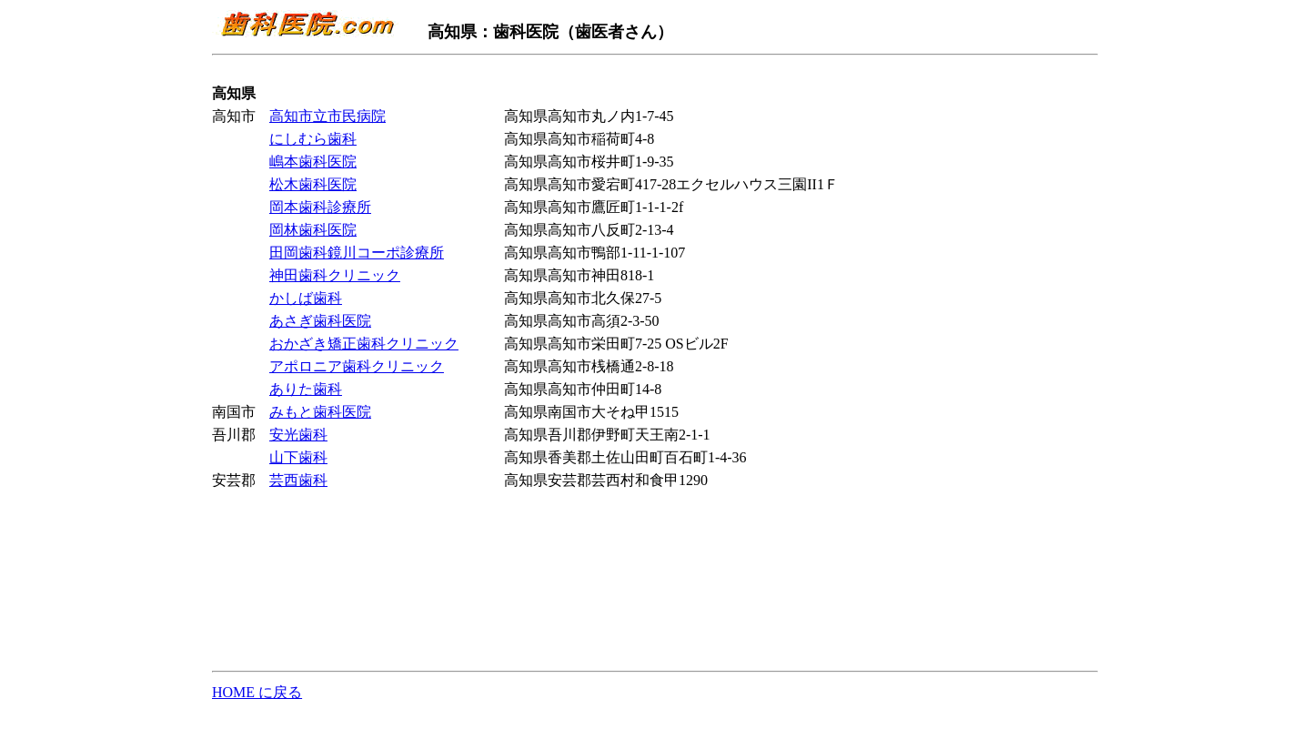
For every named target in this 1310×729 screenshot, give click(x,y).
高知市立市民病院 (327, 116)
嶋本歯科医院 (313, 161)
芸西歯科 (298, 480)
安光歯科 (298, 434)
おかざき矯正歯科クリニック (363, 343)
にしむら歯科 (313, 139)
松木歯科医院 (313, 184)
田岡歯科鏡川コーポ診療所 (356, 252)
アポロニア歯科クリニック (356, 366)
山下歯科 (298, 457)
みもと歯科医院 (320, 412)
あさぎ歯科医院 (320, 321)
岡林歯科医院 (313, 230)
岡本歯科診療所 (320, 207)
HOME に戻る (257, 692)
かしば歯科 (305, 298)
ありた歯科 (305, 389)
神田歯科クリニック (334, 275)
